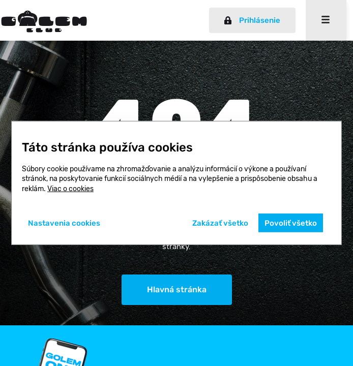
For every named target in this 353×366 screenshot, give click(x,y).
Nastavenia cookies (64, 223)
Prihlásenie (252, 20)
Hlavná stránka (177, 289)
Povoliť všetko (290, 223)
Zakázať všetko (220, 223)
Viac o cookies (70, 189)
